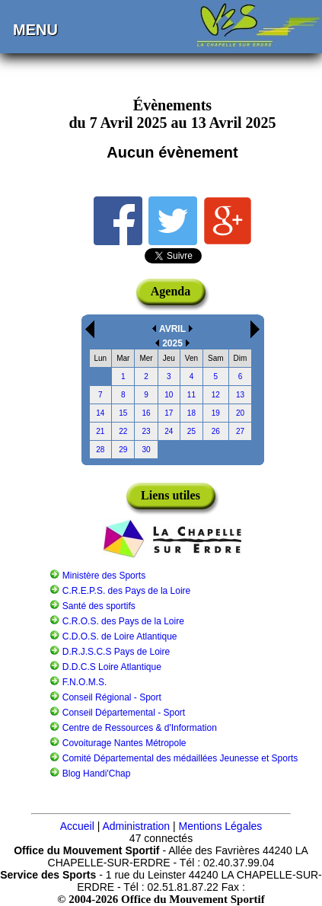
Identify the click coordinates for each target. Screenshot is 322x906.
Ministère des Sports (103, 575)
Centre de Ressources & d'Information (139, 728)
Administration (136, 826)
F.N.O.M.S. (84, 682)
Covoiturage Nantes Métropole (124, 743)
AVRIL (172, 329)
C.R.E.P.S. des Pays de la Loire (126, 590)
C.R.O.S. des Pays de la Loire (123, 621)
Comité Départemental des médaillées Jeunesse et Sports (180, 758)
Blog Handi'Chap (96, 773)
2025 (172, 343)
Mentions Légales (221, 826)
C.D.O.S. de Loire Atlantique (119, 636)
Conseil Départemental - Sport (123, 712)
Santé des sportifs (98, 606)
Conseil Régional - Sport (111, 697)
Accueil (77, 826)
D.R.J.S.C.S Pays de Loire (116, 651)
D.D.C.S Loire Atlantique (111, 667)
